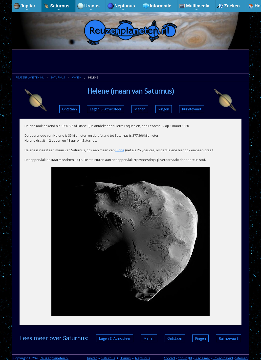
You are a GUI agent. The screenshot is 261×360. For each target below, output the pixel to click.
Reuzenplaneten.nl (30, 77)
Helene (93, 77)
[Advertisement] (131, 62)
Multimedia (197, 7)
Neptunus (124, 7)
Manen (76, 77)
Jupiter (28, 7)
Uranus (92, 7)
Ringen (163, 109)
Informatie (160, 5)
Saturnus (59, 7)
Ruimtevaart (191, 109)
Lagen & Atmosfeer (105, 109)
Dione (119, 150)
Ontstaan (69, 109)
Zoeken (232, 5)
